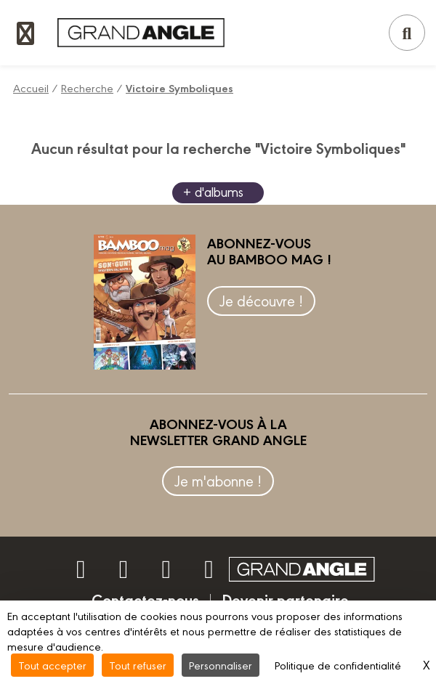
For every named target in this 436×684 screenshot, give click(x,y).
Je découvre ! (261, 300)
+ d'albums (213, 191)
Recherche (87, 87)
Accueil (31, 87)
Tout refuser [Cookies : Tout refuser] (137, 664)
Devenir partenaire (285, 599)
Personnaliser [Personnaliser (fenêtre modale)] (220, 664)
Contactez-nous (145, 599)
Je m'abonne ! (218, 480)
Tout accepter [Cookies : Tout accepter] (52, 664)
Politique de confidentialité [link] (338, 664)
